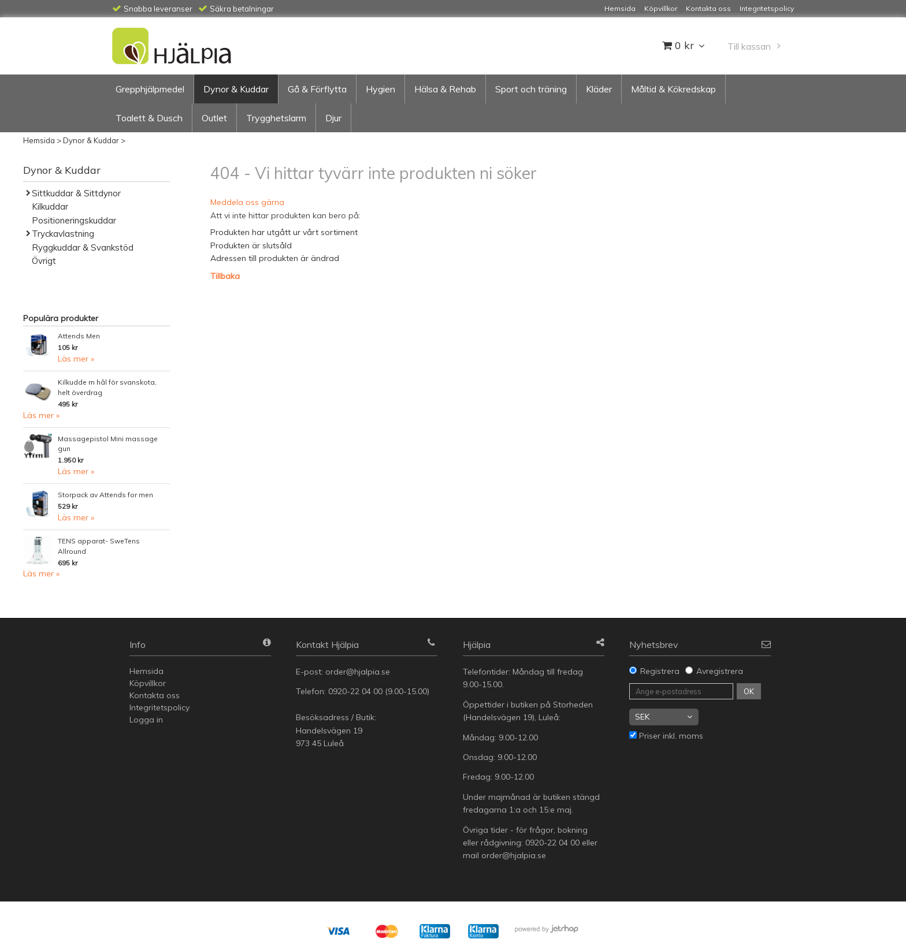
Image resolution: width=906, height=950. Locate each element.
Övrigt (44, 260)
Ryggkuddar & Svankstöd (82, 247)
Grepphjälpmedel (150, 89)
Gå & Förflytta (317, 89)
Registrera (660, 671)
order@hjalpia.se (358, 671)
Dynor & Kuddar (236, 89)
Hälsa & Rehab (445, 89)
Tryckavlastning (63, 233)
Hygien (380, 89)
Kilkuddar (50, 206)
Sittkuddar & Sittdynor (76, 193)
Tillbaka (225, 276)
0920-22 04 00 (355, 691)
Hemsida (39, 140)
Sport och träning (531, 89)
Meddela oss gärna (247, 202)
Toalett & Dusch (149, 118)
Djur (333, 118)
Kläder (599, 89)
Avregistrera (719, 671)
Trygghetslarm (276, 118)
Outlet (214, 118)
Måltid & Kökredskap (673, 89)
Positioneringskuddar (74, 220)
